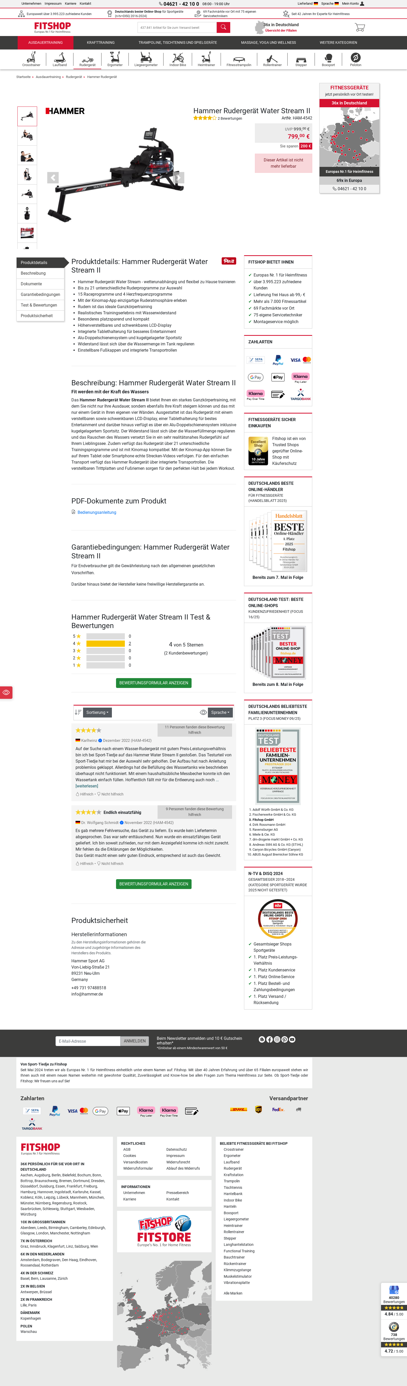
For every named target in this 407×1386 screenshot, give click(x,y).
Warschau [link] (29, 1332)
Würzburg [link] (28, 1214)
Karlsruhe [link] (80, 1192)
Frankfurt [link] (74, 1186)
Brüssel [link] (46, 1292)
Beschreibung (33, 278)
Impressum (53, 3)
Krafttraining (101, 48)
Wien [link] (94, 1246)
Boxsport (231, 1213)
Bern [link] (34, 1278)
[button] (53, 183)
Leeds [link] (42, 1228)
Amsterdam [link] (30, 1260)
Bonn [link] (96, 1175)
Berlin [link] (56, 1175)
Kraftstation (233, 1175)
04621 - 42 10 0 (349, 188)
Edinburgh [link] (96, 1228)
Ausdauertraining (45, 48)
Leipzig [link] (49, 1197)
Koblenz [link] (27, 1197)
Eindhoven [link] (87, 1260)
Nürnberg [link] (43, 1203)
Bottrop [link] (27, 1181)
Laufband (232, 1162)
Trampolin (232, 1181)
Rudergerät (74, 82)
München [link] (96, 1197)
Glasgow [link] (28, 1233)
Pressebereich (177, 1193)
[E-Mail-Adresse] (88, 1041)
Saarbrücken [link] (31, 1209)
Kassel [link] (95, 1192)
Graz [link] (24, 1246)
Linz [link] (69, 1246)
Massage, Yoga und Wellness (268, 48)
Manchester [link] (59, 1233)
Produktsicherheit (37, 320)
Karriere (70, 3)
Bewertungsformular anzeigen (153, 688)
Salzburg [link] (81, 1246)
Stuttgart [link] (67, 1209)
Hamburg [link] (28, 1192)
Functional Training (239, 1251)
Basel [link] (25, 1278)
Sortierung (95, 717)
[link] (255, 365)
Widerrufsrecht (178, 1162)
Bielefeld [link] (69, 1175)
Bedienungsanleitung (93, 517)
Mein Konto (353, 3)
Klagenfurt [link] (56, 1246)
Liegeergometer (236, 1219)
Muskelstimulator (238, 1276)
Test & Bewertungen (39, 310)
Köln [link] (38, 1197)
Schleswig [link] (51, 1209)
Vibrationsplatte (237, 1283)
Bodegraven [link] (50, 1260)
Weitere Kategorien (338, 48)
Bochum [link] (84, 1175)
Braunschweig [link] (46, 1181)
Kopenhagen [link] (31, 1318)
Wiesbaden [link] (85, 1209)
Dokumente (31, 288)
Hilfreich (84, 799)
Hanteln (230, 1206)
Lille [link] (24, 1305)
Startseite (23, 82)
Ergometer (232, 1156)
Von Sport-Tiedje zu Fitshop (44, 1064)
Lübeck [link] (63, 1197)
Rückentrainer (235, 1264)
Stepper (230, 1238)
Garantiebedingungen (40, 299)
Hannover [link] (45, 1192)
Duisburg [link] (46, 1186)
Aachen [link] (27, 1175)
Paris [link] (32, 1305)
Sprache (330, 3)
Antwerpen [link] (29, 1292)
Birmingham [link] (58, 1228)
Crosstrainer (234, 1149)
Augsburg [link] (42, 1175)
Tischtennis (233, 1187)
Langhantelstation (239, 1244)
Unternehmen (31, 3)
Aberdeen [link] (28, 1228)
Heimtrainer (233, 1226)
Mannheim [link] (78, 1197)
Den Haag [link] (70, 1260)
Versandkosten (135, 1162)
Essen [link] (60, 1186)
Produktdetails (34, 267)
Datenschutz (176, 1149)
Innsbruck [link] (38, 1246)
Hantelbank (233, 1194)
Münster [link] (27, 1203)
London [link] (42, 1233)
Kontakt (85, 3)
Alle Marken (233, 1293)
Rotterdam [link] (50, 1265)
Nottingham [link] (80, 1233)
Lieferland (308, 3)
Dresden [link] (97, 1181)
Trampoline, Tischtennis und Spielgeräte (178, 48)
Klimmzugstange (237, 1270)
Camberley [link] (78, 1228)
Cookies (129, 1156)
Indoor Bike (233, 1200)
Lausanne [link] (48, 1278)
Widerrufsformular (138, 1168)
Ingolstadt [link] (63, 1192)
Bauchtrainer (234, 1257)
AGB (127, 1149)
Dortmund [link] (81, 1181)
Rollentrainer (234, 1232)
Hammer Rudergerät (102, 82)
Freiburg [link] (90, 1186)
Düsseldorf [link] (29, 1186)
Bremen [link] (65, 1181)
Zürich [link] (63, 1278)
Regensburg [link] (62, 1203)
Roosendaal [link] (30, 1265)
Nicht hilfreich (110, 799)
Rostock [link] (79, 1203)
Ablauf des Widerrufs (183, 1168)
